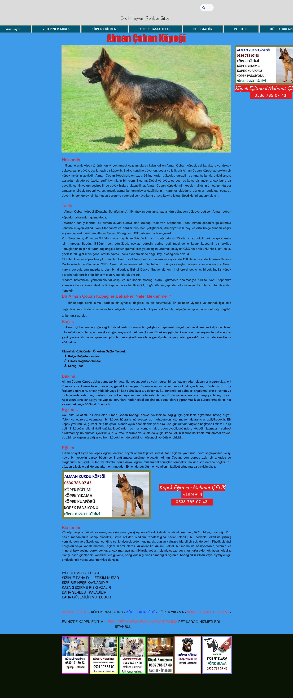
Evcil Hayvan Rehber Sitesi (145, 18)
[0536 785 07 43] (192, 502)
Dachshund (153, 264)
